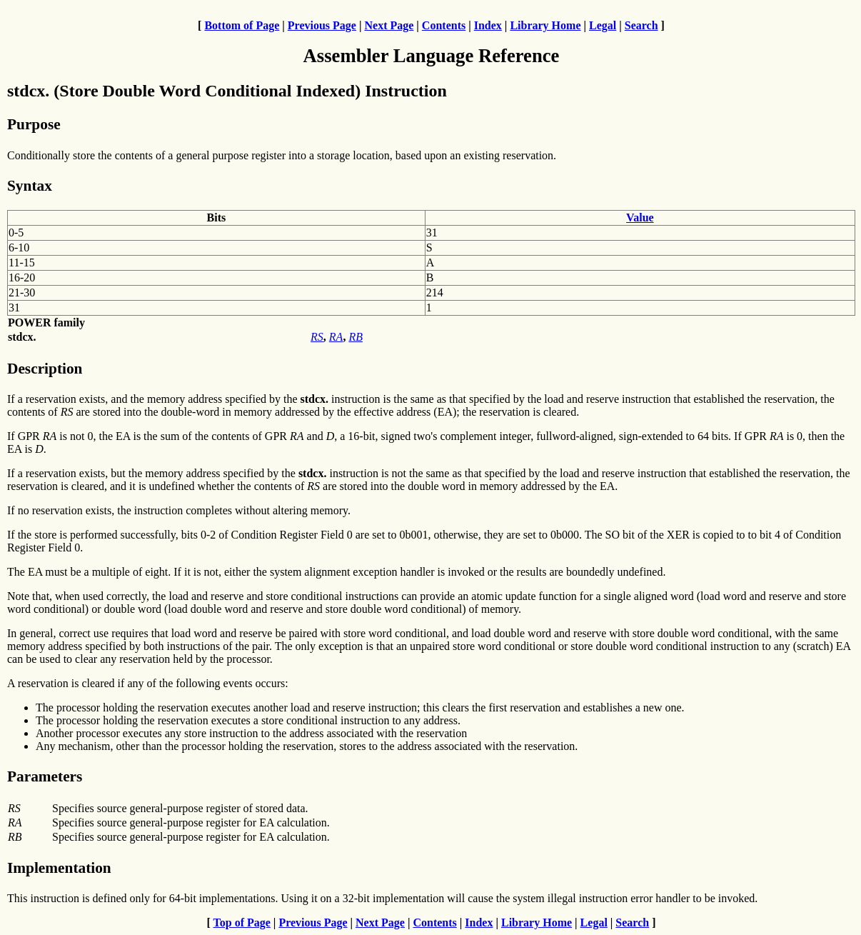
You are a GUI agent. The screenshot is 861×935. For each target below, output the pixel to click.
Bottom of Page (241, 25)
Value (640, 217)
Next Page (388, 25)
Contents (443, 25)
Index (488, 25)
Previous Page (322, 25)
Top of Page (242, 922)
